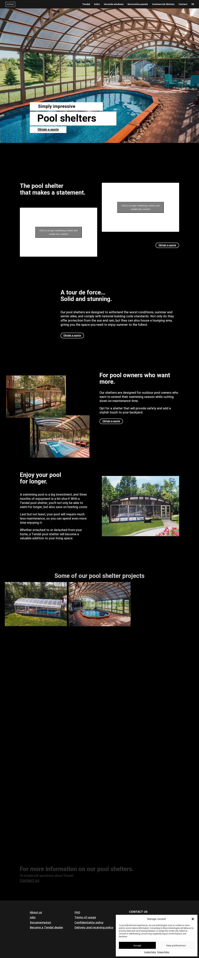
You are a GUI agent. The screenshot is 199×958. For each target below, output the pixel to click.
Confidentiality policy (89, 922)
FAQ (77, 912)
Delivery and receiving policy (94, 927)
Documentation (40, 922)
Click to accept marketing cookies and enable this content (58, 232)
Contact (183, 4)
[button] (192, 919)
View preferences (176, 945)
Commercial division (163, 4)
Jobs (33, 917)
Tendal (86, 4)
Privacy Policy (163, 952)
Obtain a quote (48, 129)
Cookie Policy (150, 952)
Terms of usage (85, 917)
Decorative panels (138, 4)
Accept (137, 945)
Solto (97, 4)
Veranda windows (114, 4)
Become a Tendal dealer (46, 927)
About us (36, 912)
